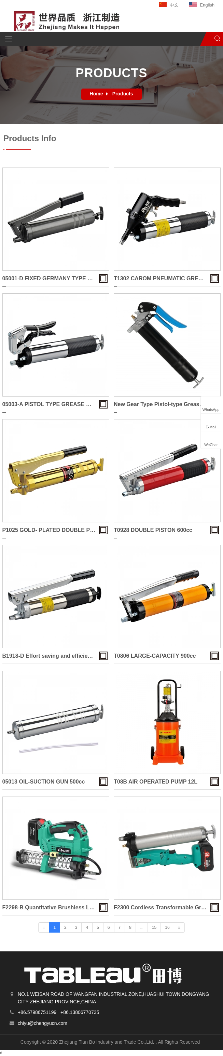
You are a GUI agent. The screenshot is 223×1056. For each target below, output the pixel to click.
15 (154, 927)
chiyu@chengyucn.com (42, 1023)
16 (167, 927)
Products (122, 93)
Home (96, 93)
